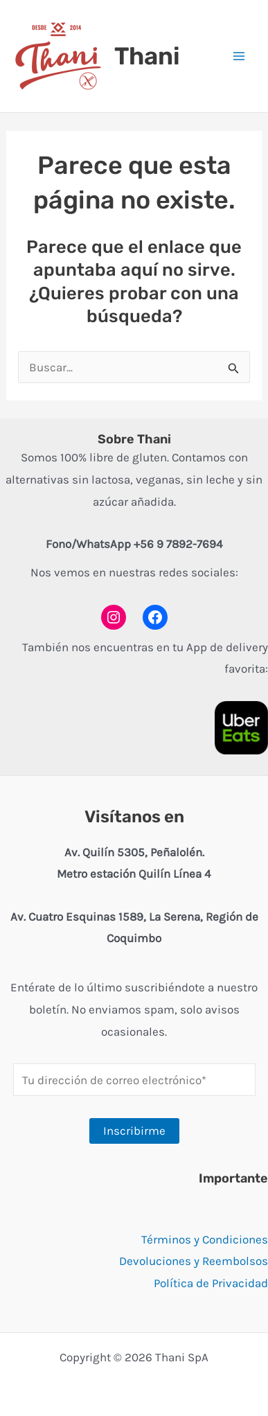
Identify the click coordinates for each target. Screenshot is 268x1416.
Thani (147, 56)
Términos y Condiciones (204, 1239)
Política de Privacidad (211, 1283)
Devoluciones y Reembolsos (193, 1261)
